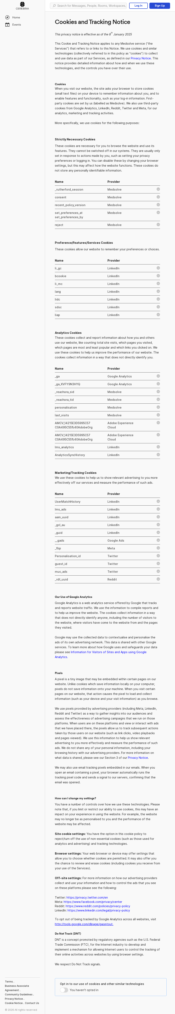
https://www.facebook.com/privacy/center (93, 901)
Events (13, 25)
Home (12, 17)
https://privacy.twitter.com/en (87, 897)
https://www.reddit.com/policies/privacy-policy (98, 906)
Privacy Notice (141, 58)
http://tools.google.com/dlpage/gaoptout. (84, 924)
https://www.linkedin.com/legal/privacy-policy (99, 910)
